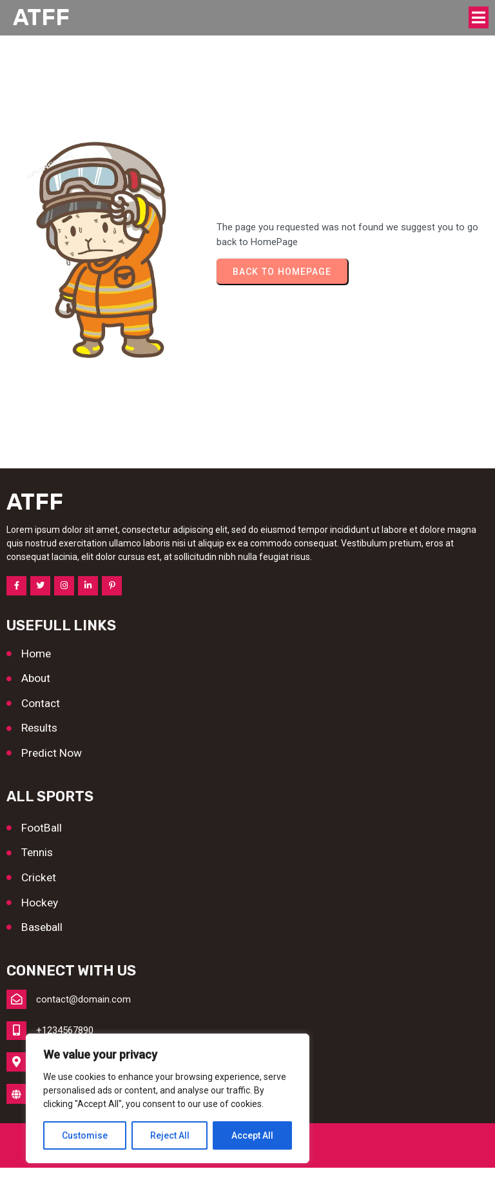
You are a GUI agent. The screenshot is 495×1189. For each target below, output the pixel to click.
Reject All (169, 1135)
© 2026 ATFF (248, 1166)
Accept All (252, 1135)
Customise (85, 1135)
